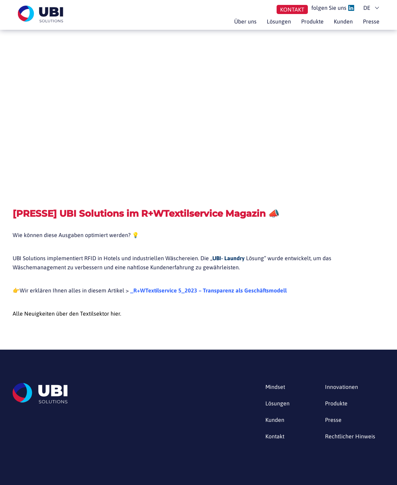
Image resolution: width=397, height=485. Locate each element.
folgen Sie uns (332, 8)
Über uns (245, 21)
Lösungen (279, 21)
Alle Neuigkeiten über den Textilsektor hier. (67, 313)
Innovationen (341, 387)
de (366, 8)
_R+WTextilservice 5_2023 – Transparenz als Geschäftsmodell (208, 290)
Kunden (343, 21)
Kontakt (292, 9)
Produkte (312, 21)
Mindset (275, 387)
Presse (371, 21)
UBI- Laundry (228, 258)
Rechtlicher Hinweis (350, 436)
